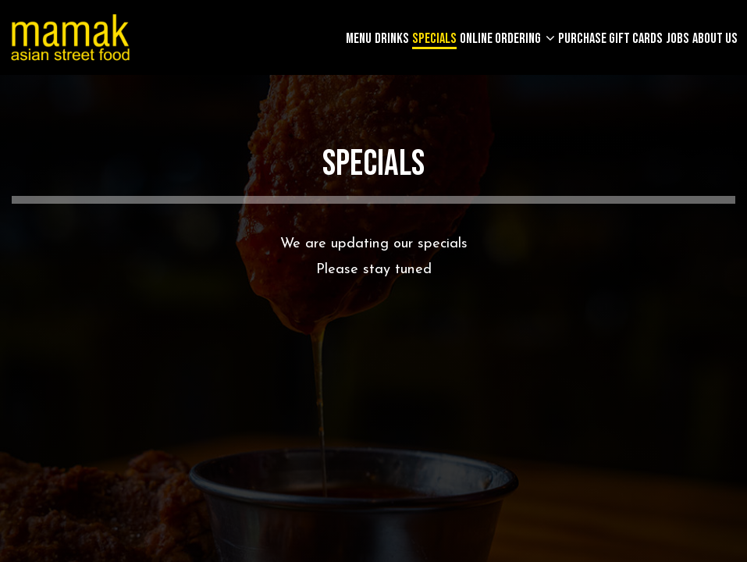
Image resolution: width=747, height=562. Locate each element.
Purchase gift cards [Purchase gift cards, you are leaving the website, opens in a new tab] (610, 39)
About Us (715, 39)
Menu (359, 39)
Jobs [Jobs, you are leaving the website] (677, 39)
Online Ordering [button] (501, 39)
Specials (434, 39)
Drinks (392, 39)
